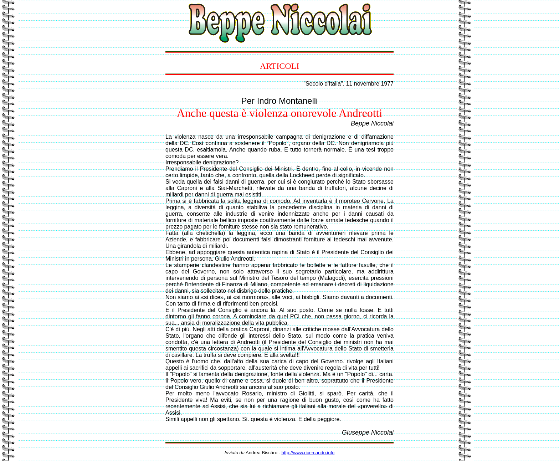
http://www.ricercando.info (307, 452)
